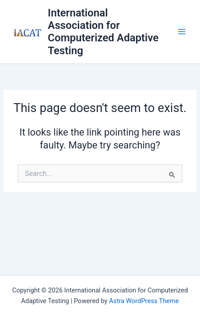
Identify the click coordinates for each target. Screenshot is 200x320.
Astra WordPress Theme (144, 301)
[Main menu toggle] (181, 32)
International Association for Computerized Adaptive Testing (103, 32)
